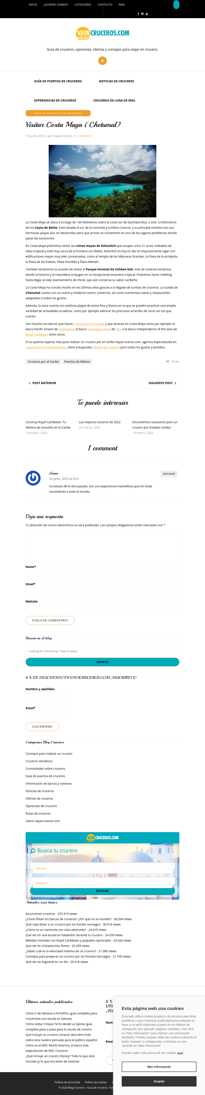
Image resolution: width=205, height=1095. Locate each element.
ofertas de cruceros (106, 347)
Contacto (105, 4)
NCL (119, 329)
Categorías (83, 4)
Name (31, 567)
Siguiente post (161, 383)
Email (30, 584)
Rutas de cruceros (38, 813)
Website (32, 601)
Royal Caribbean (37, 334)
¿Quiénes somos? (56, 4)
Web (122, 4)
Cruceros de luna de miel (114, 100)
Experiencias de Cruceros (55, 100)
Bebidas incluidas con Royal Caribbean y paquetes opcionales (68, 940)
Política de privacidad (67, 1082)
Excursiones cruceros (40, 914)
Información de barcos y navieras (49, 783)
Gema (53, 473)
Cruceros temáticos (39, 761)
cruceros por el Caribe (89, 324)
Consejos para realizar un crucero (49, 754)
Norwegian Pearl (99, 329)
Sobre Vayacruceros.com (43, 821)
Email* (46, 712)
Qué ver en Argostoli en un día (47, 962)
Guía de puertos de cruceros (58, 81)
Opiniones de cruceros (41, 806)
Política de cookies (96, 1082)
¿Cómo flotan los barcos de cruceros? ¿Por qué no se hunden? (68, 919)
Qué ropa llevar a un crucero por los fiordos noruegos (63, 924)
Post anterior (44, 383)
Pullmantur (66, 329)
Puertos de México (77, 362)
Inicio (33, 4)
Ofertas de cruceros (39, 798)
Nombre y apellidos (46, 693)
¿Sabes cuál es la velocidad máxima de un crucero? (61, 951)
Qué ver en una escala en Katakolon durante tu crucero (64, 935)
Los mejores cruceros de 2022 (100, 422)
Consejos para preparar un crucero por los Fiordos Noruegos (68, 956)
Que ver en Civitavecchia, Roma (47, 946)
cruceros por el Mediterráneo (46, 347)
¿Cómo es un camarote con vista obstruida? (56, 930)
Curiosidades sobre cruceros (45, 768)
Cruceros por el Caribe (43, 362)
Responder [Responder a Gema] (169, 473)
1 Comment (83, 136)
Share (172, 361)
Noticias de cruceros (116, 81)
